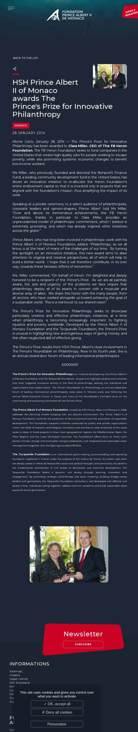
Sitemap (16, 635)
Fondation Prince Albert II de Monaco (69, 16)
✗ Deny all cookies (57, 712)
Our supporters (21, 661)
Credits (15, 638)
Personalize (56, 724)
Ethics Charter (21, 650)
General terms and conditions (32, 658)
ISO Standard (20, 646)
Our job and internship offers (32, 665)
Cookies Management (26, 654)
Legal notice (19, 642)
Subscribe (83, 608)
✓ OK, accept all (57, 704)
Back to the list (25, 49)
